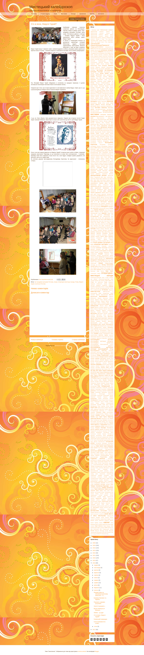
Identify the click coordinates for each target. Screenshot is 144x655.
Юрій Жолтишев (106, 524)
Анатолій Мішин (99, 59)
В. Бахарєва (98, 90)
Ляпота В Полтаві (95, 288)
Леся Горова (107, 268)
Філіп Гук (111, 507)
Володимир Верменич (96, 139)
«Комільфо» (110, 40)
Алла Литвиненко (100, 53)
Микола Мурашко (98, 308)
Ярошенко (99, 532)
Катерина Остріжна (96, 234)
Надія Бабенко (106, 352)
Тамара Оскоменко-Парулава (100, 486)
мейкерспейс (94, 305)
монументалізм (102, 328)
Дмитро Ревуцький (99, 200)
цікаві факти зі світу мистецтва (102, 515)
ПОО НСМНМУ (108, 446)
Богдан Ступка (109, 85)
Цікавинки (83, 14)
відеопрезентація (102, 119)
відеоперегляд (94, 119)
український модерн (99, 502)
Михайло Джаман (95, 321)
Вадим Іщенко (105, 90)
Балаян (105, 76)
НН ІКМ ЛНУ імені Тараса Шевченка (102, 370)
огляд (104, 378)
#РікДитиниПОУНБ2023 (97, 47)
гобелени (96, 163)
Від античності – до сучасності (104, 116)
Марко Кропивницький (99, 304)
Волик (111, 136)
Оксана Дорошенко (104, 381)
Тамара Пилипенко (107, 487)
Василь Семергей (104, 98)
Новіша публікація (37, 339)
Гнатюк (97, 161)
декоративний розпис (99, 175)
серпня (96, 575)
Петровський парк (97, 420)
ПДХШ (105, 416)
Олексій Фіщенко (102, 396)
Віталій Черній (105, 133)
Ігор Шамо (97, 222)
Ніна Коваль (105, 369)
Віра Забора (100, 124)
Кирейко (104, 240)
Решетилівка (103, 457)
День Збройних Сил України (106, 178)
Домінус (103, 203)
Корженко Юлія (109, 253)
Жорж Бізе (110, 213)
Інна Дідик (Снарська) (104, 225)
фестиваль (96, 507)
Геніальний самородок (100, 619)
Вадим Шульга (100, 92)
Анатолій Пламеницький (98, 60)
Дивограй (101, 195)
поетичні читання (109, 426)
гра (99, 164)
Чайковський (110, 515)
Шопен (92, 522)
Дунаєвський (97, 204)
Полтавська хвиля (101, 435)
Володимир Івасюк (108, 141)
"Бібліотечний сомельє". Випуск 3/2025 (102, 36)
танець (92, 489)
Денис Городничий (95, 177)
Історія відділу (45, 14)
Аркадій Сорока (94, 68)
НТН (92, 378)
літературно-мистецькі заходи (66, 282)
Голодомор (110, 163)
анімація (107, 63)
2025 (94, 545)
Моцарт (108, 328)
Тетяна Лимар (94, 493)
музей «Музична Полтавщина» (99, 330)
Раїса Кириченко (109, 452)
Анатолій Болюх (104, 57)
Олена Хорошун (109, 400)
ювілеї (106, 522)
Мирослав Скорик (96, 311)
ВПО (95, 147)
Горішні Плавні (94, 164)
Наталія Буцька (104, 360)
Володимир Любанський (97, 138)
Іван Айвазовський (105, 216)
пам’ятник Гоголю (103, 409)
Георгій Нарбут (109, 158)
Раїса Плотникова (95, 454)
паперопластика (99, 413)
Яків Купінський (95, 529)
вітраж (111, 133)
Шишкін (92, 520)
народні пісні (110, 358)
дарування (104, 173)
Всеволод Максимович (107, 147)
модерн (104, 327)
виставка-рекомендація (96, 112)
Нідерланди (98, 369)
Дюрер (102, 204)
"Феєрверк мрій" (94, 40)
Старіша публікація (78, 339)
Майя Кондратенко (104, 293)
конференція (94, 253)
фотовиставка (95, 510)
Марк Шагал (110, 302)
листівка (104, 269)
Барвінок (93, 78)
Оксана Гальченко (108, 380)
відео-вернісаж (100, 118)
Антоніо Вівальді (95, 67)
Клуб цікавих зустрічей (101, 242)
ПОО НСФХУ (94, 447)
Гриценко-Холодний (103, 172)
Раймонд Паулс (104, 454)
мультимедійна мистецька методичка (102, 341)
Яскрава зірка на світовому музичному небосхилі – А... (101, 594)
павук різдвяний (94, 409)
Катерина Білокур (107, 233)
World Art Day (105, 533)
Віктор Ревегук (99, 121)
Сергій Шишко (109, 472)
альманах (105, 54)
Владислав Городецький (96, 135)
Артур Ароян (104, 73)
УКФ (112, 502)
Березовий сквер (102, 79)
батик (97, 78)
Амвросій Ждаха (98, 56)
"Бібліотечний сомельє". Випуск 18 (102, 33)
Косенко (99, 255)
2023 (94, 550)
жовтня (96, 570)
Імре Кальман (94, 225)
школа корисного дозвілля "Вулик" (104, 520)
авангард (111, 48)
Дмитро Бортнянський (103, 198)
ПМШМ (111, 423)
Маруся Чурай (109, 304)
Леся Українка (97, 269)
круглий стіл (102, 258)
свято (99, 469)
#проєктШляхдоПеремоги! (100, 45)
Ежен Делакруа (97, 206)
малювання (103, 296)
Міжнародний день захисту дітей (102, 322)
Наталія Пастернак (108, 363)
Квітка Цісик (104, 236)
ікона (99, 224)
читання (92, 519)
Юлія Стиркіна (98, 524)
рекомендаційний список (107, 455)
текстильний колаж (99, 492)
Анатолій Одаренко (108, 59)
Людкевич (110, 282)
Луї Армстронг (99, 282)
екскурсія (104, 206)
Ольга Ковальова (95, 401)
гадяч (101, 156)
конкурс (96, 252)
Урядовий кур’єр (95, 504)
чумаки (102, 519)
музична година (103, 335)
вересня (96, 572)
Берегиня (93, 79)
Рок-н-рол (111, 461)
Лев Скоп (110, 261)
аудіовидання (110, 75)
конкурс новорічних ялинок (106, 252)
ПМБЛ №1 (106, 423)
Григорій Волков (102, 167)
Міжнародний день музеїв (98, 324)
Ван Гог (107, 95)
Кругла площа (94, 258)
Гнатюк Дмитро (103, 161)
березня (96, 587)
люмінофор (98, 286)
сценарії (108, 484)
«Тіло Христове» (109, 42)
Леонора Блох (109, 266)
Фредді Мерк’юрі (95, 512)
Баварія (93, 76)
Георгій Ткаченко (95, 160)
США (111, 484)
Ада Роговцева (94, 51)
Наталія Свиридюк (96, 364)
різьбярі (104, 460)
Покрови (97, 427)
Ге (112, 156)
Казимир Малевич (102, 230)
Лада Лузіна (108, 260)
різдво (111, 457)
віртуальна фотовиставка (97, 130)
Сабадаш (106, 464)
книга (111, 242)
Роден (92, 461)
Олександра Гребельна (106, 393)
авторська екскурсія (107, 50)
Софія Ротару (109, 478)
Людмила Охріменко (101, 285)
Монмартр (110, 327)
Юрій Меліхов (99, 526)
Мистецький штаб (101, 316)
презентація (94, 450)
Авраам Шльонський (96, 50)
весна (99, 103)
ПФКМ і (102, 452)
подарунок (98, 426)
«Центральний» (95, 43)
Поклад (92, 427)
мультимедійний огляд (105, 349)
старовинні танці (102, 481)
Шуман (101, 522)
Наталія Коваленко (96, 363)
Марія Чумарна (102, 302)
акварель (101, 51)
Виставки (64, 14)
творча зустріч (109, 489)
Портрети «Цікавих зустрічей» (99, 602)
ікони (102, 224)
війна (108, 119)
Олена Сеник (101, 400)
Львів (105, 282)
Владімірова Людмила (107, 135)
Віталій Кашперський (96, 131)
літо (112, 280)
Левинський (93, 263)
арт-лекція (100, 70)
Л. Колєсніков (100, 260)
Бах (100, 78)
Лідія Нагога (100, 271)
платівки (101, 423)
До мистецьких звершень (105, 201)
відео (92, 118)
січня (95, 626)
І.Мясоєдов (107, 214)
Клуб (55, 14)
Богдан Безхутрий (99, 85)
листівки (108, 269)
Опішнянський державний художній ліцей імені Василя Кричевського (102, 405)
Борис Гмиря (105, 87)
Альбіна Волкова (98, 54)
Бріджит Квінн (104, 88)
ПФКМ (97, 452)
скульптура (93, 476)
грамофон (110, 164)
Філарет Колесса (104, 507)
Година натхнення (103, 163)
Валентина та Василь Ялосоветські (100, 93)
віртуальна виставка (107, 125)
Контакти (101, 14)
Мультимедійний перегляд (98, 350)
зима (92, 214)
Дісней (98, 197)
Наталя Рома (105, 367)
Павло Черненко (109, 407)
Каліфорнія (110, 230)
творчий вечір (95, 490)
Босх (98, 88)
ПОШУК (111, 447)
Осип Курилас (101, 406)
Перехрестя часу (105, 418)
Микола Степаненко (107, 310)
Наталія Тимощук (100, 366)
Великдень (94, 101)
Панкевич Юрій (100, 412)
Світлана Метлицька (104, 467)
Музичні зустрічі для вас (103, 336)
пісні (107, 421)
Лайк (112, 260)
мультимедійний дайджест (102, 346)
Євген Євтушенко (109, 210)
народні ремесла (95, 359)
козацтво (111, 249)
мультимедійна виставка (102, 339)
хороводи (103, 512)
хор (100, 512)
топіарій (99, 496)
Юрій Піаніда (106, 526)
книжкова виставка (101, 244)
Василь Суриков (98, 99)
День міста (97, 181)
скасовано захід (108, 475)
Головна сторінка (57, 339)
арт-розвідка (107, 71)
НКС (109, 369)
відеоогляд (110, 118)
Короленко (93, 255)
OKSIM (98, 533)
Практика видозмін (96, 449)
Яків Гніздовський (104, 529)
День (102, 177)
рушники (111, 463)
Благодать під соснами (104, 84)
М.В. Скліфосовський (96, 289)
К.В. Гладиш (94, 230)
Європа (111, 211)
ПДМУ (100, 416)
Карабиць (93, 231)
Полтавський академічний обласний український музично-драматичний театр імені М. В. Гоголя (102, 439)
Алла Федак (108, 53)
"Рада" (102, 39)
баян (104, 78)
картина (99, 233)
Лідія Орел (109, 271)
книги (92, 244)
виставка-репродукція (108, 112)
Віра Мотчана (107, 124)
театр (101, 490)
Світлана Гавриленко (108, 466)
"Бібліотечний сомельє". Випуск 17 (102, 31)
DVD (105, 532)
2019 (94, 560)
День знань (93, 180)
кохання (92, 256)
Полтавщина (107, 444)
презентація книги (102, 450)
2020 (94, 558)
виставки (95, 114)
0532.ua (93, 48)
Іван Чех (109, 221)
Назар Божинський (103, 355)
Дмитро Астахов (105, 197)
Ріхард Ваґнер (109, 460)
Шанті (105, 519)
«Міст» (92, 42)
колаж (98, 250)
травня (96, 582)
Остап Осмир (109, 406)
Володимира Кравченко (107, 146)
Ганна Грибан (107, 156)
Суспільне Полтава (40, 284)
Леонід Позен (94, 266)
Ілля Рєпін (106, 224)
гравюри (106, 164)
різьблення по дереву (96, 460)
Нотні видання (105, 376)
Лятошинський (103, 288)
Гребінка (98, 166)
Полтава (103, 427)
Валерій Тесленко (99, 95)
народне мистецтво (100, 358)
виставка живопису (101, 107)
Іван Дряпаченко (106, 217)
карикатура (98, 231)
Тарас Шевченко (99, 489)
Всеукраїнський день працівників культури (102, 152)
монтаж (96, 329)
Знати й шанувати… (100, 606)
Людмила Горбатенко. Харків (99, 283)
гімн (112, 160)
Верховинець (94, 103)
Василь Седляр (95, 98)
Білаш (104, 81)
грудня (96, 565)
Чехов (102, 517)
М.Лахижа (105, 290)
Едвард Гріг (107, 204)
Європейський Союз (96, 213)
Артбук (97, 73)
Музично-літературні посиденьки (105, 338)
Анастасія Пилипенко (108, 56)
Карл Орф (104, 231)
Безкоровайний (109, 78)
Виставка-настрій (95, 110)
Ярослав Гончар (104, 530)
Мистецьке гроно (101, 315)
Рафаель (97, 455)
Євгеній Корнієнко (104, 211)
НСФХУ (111, 376)
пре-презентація (109, 449)
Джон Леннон (97, 194)
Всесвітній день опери (97, 149)
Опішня (102, 403)
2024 (94, 548)
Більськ (98, 82)
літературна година (95, 273)
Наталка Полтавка (95, 367)
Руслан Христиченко (103, 463)
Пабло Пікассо (101, 407)
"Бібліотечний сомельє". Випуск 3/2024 (102, 34)
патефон (103, 415)
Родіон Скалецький (98, 461)
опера (97, 403)
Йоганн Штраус (100, 228)
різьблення (110, 458)
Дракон (92, 204)
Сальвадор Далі (98, 466)
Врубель (100, 147)
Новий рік (107, 375)
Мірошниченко (98, 327)
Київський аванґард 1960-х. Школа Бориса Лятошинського (102, 239)
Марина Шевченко (108, 299)
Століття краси (109, 482)
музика (96, 333)
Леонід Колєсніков (107, 265)
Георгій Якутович (105, 160)
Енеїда (111, 208)
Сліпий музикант (108, 476)
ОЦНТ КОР (94, 407)
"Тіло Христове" (109, 39)
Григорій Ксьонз (103, 169)
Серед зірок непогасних (98, 473)
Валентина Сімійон (108, 92)
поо (95, 446)
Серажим (105, 469)
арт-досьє (107, 68)
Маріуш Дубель (105, 301)
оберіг (98, 378)
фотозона (111, 510)
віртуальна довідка (95, 127)
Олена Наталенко (103, 398)
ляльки (111, 286)
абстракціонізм (104, 48)
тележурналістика (109, 492)
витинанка (103, 114)
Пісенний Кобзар (101, 421)
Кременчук (101, 257)
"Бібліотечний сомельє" (106, 30)
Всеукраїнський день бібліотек (104, 151)
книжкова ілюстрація (101, 247)
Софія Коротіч (102, 478)
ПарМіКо (97, 415)
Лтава (77, 282)
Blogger (97, 651)
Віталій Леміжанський (107, 131)
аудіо (104, 75)
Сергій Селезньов (101, 472)
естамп (92, 210)
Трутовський (110, 496)
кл (109, 240)
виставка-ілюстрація (100, 109)
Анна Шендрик (102, 65)
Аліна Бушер (107, 51)
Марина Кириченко (103, 298)
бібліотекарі (93, 81)
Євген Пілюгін (99, 210)
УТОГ (102, 504)
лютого (96, 590)
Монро (92, 328)
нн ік (112, 369)
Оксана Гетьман (95, 381)
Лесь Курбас (94, 268)
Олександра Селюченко (96, 395)
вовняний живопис (104, 136)
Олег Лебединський (103, 386)
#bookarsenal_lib (109, 47)
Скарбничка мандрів (96, 475)
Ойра (92, 380)
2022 (94, 553)
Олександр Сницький (101, 387)
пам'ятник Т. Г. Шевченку (106, 410)
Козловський (94, 250)
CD (103, 532)
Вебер (111, 99)
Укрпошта (108, 502)
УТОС (107, 504)
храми (107, 512)
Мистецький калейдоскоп (50, 7)
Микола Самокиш (95, 310)
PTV (101, 533)
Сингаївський (110, 473)
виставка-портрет (108, 111)
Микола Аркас (104, 305)
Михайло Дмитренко (107, 321)
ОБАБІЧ (95, 378)
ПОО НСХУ (101, 447)
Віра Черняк (97, 125)
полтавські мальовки (101, 443)
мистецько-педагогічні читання (105, 319)
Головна (34, 14)
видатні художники (101, 106)
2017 (94, 629)
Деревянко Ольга (100, 192)
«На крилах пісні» (99, 42)
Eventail (109, 532)
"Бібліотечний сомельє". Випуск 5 (98, 37)
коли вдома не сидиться (106, 250)
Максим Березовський (102, 294)
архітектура (99, 75)
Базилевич (99, 76)
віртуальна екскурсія (107, 127)
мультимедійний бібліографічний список (102, 344)
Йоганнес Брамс (109, 228)
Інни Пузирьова (99, 227)
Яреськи (97, 530)
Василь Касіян (99, 96)
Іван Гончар (98, 217)
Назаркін (97, 356)
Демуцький (110, 175)
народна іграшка (103, 356)
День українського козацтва (106, 186)
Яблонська (110, 527)
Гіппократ (93, 161)
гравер (101, 164)
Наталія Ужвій (109, 366)
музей (111, 328)
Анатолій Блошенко (95, 57)
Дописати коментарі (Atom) (62, 345)
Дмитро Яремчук (109, 200)
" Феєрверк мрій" (95, 30)
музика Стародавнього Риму (106, 333)
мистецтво (94, 313)
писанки (105, 420)
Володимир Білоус (108, 138)
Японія (92, 530)
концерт (100, 254)
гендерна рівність (99, 158)
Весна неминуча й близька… (99, 609)
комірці (92, 252)
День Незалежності (105, 181)
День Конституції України (103, 180)
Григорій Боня (104, 166)
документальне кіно (95, 203)
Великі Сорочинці (102, 101)
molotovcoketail (82, 651)
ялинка (111, 529)
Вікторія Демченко (108, 121)
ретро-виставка (94, 457)
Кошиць (96, 256)
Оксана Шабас (109, 383)
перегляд (110, 416)
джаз (92, 194)
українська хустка (101, 498)
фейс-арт (107, 506)
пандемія (93, 412)
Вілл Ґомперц (106, 122)
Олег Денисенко (105, 384)
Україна (92, 498)
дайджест (98, 173)
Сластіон (100, 476)
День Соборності (103, 184)
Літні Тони (108, 280)
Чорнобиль (97, 519)
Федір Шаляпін (100, 506)
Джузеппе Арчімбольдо (107, 194)
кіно (108, 241)
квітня (96, 585)
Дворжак (111, 173)
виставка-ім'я (110, 109)
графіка (93, 166)
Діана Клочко (107, 195)
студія (92, 484)
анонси (110, 65)
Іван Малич (101, 219)
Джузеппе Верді (94, 195)
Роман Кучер (94, 463)
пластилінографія (95, 423)
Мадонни (111, 289)
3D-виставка (98, 48)
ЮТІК (106, 527)
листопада (97, 567)
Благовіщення (94, 84)
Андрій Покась (100, 63)
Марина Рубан (99, 299)
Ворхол (92, 147)
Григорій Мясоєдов (102, 170)
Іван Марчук (107, 219)
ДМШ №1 (94, 201)
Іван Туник (104, 221)
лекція (55, 282)
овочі (101, 378)
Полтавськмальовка (99, 444)
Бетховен (111, 79)
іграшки (103, 222)
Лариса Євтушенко (95, 261)
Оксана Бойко (98, 380)
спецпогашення (94, 479)
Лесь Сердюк (100, 268)
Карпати (93, 233)
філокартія (93, 509)
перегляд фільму (96, 418)
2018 (94, 563)
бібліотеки (99, 81)
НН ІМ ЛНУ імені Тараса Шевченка (100, 372)
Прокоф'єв (93, 452)
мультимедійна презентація (102, 342)
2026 (94, 543)
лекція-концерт (109, 263)
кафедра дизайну (95, 236)
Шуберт (96, 522)
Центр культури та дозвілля (97, 514)
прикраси (111, 450)
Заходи (73, 14)
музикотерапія (94, 335)
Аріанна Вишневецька (107, 67)
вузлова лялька (109, 155)
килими (100, 240)
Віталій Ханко (95, 133)
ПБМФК (93, 416)
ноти (100, 377)
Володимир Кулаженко (106, 144)
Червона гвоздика (95, 517)
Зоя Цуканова (98, 214)
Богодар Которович (96, 87)
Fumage (94, 533)
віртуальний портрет (108, 130)
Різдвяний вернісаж (98, 458)
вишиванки (110, 114)
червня (96, 580)
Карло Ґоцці (110, 231)
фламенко (101, 509)
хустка (111, 512)
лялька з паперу (105, 286)
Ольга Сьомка (104, 401)
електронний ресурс (104, 208)
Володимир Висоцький (107, 139)
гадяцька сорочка (95, 156)
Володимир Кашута (96, 142)
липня (96, 577)
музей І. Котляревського (101, 332)
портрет (106, 447)
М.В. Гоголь (110, 288)
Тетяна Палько (104, 493)
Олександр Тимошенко (101, 392)
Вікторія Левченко (95, 122)
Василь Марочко (108, 96)
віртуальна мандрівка (96, 128)
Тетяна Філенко (103, 495)
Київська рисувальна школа (99, 237)
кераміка (110, 236)
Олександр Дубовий (102, 390)
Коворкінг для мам (101, 249)
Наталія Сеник (105, 364)
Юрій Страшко (100, 527)
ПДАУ (97, 416)
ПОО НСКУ (99, 446)
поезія (102, 426)
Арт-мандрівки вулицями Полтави (44, 282)
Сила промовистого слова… (99, 622)
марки (92, 304)
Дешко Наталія (109, 192)
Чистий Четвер (109, 517)
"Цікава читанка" (103, 40)
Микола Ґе (106, 307)
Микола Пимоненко (108, 308)
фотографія (104, 510)
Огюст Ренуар (109, 378)
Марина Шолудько (95, 301)
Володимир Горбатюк (96, 141)
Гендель (92, 158)
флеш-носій (110, 509)
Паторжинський (109, 415)
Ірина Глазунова (107, 227)
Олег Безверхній (95, 384)
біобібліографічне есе (107, 82)
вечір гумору (105, 103)
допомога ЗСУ (109, 203)
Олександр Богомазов (100, 389)
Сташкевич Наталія (99, 482)
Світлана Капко (94, 467)
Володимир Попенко (96, 146)
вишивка (93, 116)
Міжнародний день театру (104, 325)
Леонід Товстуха (102, 266)
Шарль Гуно (110, 519)
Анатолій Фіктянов (103, 62)
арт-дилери (102, 68)
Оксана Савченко (101, 383)
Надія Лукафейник (105, 353)
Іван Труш (99, 221)
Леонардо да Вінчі (96, 264)
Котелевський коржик (107, 255)
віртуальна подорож (108, 128)
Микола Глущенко (99, 307)
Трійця (104, 496)
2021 (94, 555)
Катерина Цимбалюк (107, 234)
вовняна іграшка (95, 136)
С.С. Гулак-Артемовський (97, 464)
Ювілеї (92, 14)
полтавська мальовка (102, 430)
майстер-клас (95, 291)
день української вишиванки (100, 188)
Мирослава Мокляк (107, 311)
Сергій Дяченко (104, 470)
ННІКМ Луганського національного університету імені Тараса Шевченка (102, 374)
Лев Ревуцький (104, 261)
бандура (111, 76)
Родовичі (106, 461)
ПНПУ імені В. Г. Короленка (99, 424)
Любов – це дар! (99, 612)
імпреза (111, 224)
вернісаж (110, 101)
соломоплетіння (94, 478)
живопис (104, 213)
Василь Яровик (106, 99)
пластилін (110, 421)
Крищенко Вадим (109, 256)
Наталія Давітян (99, 361)
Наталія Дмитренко (108, 361)
